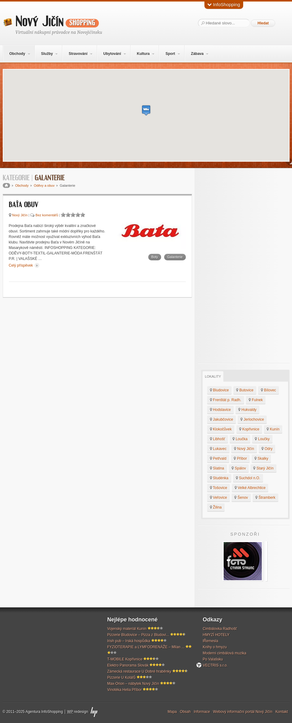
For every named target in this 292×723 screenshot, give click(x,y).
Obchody (17, 54)
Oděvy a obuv (44, 185)
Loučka (240, 439)
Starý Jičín (263, 468)
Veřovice (218, 497)
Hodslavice (220, 410)
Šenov (241, 497)
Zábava (197, 54)
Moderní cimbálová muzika (225, 653)
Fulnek (256, 400)
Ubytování (112, 54)
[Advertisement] (244, 265)
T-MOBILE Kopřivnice (124, 659)
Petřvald (218, 458)
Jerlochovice (252, 419)
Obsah (185, 712)
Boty (154, 257)
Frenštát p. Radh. (225, 400)
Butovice (244, 390)
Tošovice (218, 488)
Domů (6, 185)
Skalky (261, 458)
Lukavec (218, 449)
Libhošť (217, 439)
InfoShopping (223, 4)
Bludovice (219, 390)
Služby (47, 54)
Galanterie (175, 257)
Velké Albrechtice (250, 488)
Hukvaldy (247, 410)
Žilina (216, 507)
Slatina (217, 468)
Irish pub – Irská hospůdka (128, 641)
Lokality (213, 376)
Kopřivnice (249, 429)
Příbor (240, 458)
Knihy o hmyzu (215, 647)
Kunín (273, 429)
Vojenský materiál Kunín (127, 629)
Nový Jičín (57, 21)
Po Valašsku (213, 659)
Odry (266, 449)
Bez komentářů (46, 215)
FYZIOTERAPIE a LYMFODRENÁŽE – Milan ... (146, 647)
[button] (146, 110)
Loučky (262, 439)
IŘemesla (210, 641)
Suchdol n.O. (248, 478)
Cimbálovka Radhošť (220, 629)
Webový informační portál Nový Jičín (242, 712)
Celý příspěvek (24, 265)
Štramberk (265, 497)
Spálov (239, 468)
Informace (202, 712)
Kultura (143, 54)
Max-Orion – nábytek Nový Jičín (133, 684)
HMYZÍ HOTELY (216, 635)
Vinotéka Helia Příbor (124, 690)
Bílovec (268, 390)
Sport (170, 54)
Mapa (172, 712)
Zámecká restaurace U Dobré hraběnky (139, 671)
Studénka (219, 478)
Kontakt (282, 712)
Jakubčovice (221, 419)
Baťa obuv (23, 205)
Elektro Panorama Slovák (128, 665)
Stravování (78, 54)
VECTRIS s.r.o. (215, 665)
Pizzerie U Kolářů (121, 677)
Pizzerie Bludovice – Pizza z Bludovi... (138, 635)
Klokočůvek (221, 429)
